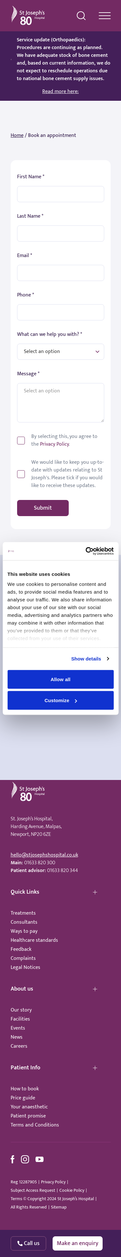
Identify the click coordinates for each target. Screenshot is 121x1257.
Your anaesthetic (29, 1107)
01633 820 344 (62, 870)
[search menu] (81, 15)
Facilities (20, 1019)
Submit (43, 508)
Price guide (23, 1098)
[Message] (60, 402)
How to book (25, 1089)
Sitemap (58, 1207)
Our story (21, 1010)
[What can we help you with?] (60, 352)
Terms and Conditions (35, 1125)
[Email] (60, 273)
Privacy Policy (54, 444)
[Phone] (60, 312)
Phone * (25, 295)
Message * (28, 374)
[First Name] (60, 194)
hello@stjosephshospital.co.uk (44, 855)
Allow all (61, 679)
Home (17, 136)
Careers (19, 1046)
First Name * (30, 177)
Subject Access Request (33, 1190)
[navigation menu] (105, 15)
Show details (86, 658)
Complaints (23, 958)
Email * (24, 256)
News (17, 1037)
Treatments (23, 913)
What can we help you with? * (49, 334)
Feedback (21, 949)
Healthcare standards (34, 940)
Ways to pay (24, 931)
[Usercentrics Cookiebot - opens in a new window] (86, 551)
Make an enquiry (77, 1243)
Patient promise (28, 1116)
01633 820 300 (39, 862)
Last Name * (30, 216)
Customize (61, 700)
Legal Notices (25, 967)
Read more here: (60, 92)
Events (18, 1028)
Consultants (24, 922)
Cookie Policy (71, 1190)
